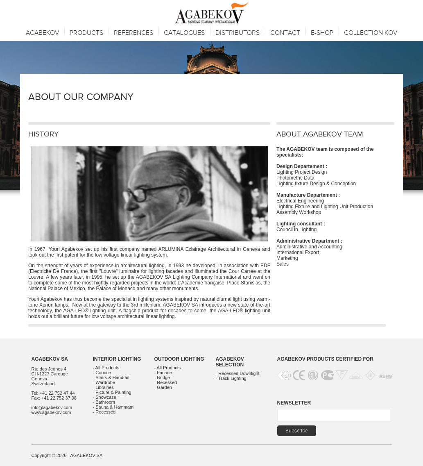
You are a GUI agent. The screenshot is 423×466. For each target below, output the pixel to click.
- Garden (163, 387)
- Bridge (162, 377)
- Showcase (104, 397)
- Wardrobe (104, 382)
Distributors (237, 33)
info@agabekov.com (52, 407)
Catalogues (184, 33)
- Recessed (104, 411)
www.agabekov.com (51, 412)
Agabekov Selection (230, 362)
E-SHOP (322, 33)
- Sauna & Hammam (113, 407)
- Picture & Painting (112, 392)
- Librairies (103, 387)
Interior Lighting (117, 359)
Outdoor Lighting (179, 359)
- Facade (163, 372)
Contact (285, 33)
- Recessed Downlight (238, 373)
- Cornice (102, 372)
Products (86, 33)
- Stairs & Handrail (111, 377)
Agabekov (42, 33)
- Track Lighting (231, 378)
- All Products (106, 367)
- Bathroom (104, 402)
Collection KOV (370, 33)
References (133, 33)
